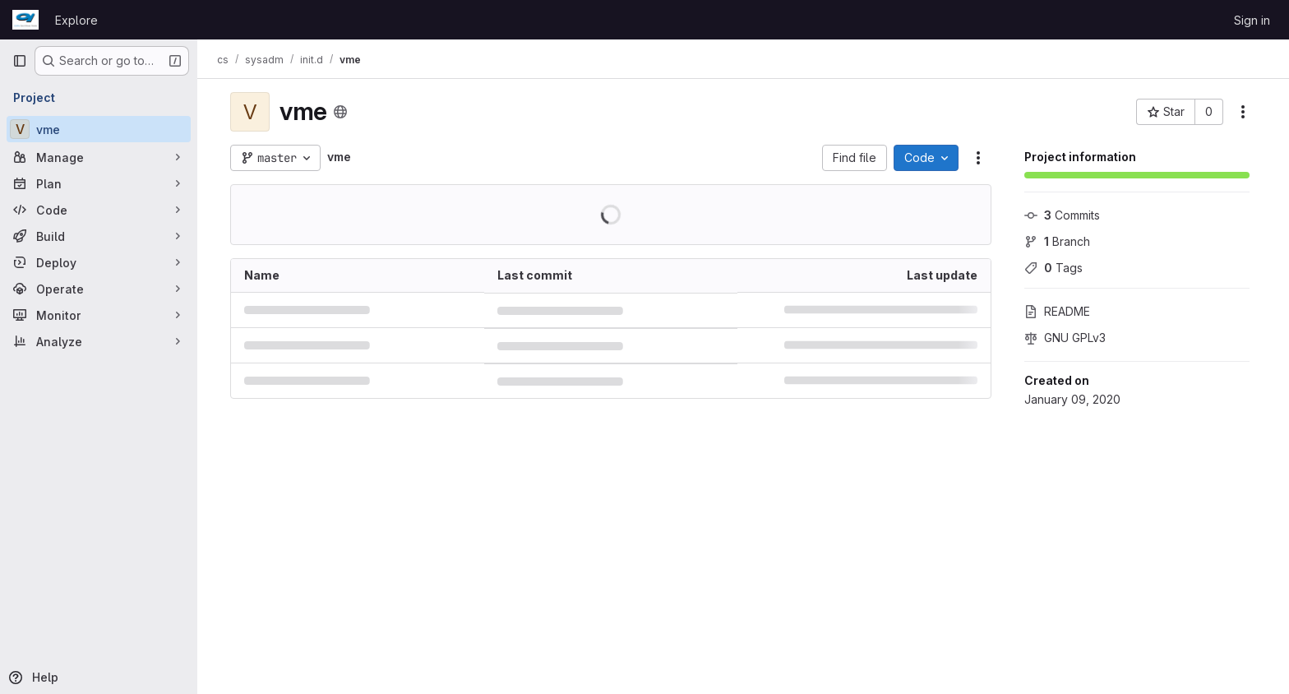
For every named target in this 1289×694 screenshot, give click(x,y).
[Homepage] (25, 20)
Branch (1057, 241)
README (1057, 311)
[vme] (99, 129)
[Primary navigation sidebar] (20, 61)
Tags (1053, 268)
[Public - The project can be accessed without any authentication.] (340, 111)
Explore (76, 20)
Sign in (1252, 20)
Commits (1062, 215)
